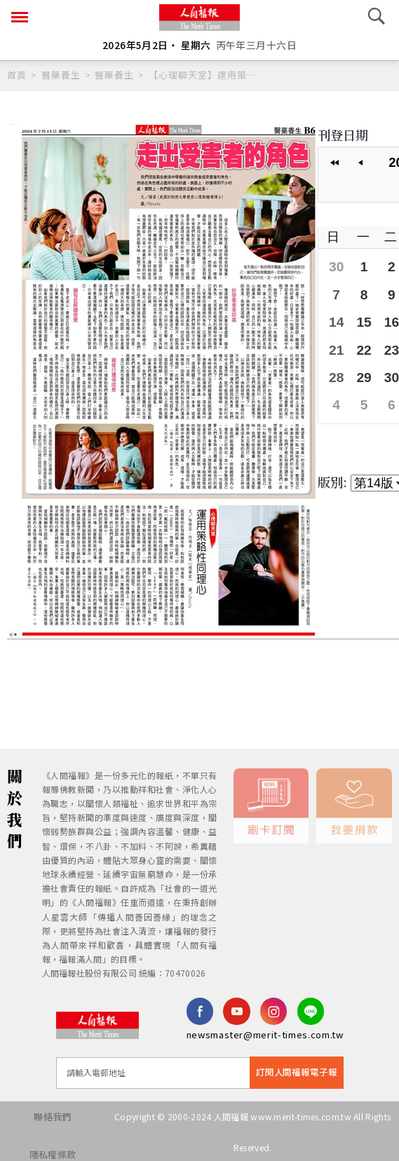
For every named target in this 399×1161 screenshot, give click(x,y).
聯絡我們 (46, 1114)
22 (363, 346)
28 (336, 372)
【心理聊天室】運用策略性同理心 (203, 74)
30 (336, 265)
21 (336, 346)
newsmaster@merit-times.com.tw (265, 1033)
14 (336, 319)
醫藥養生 (61, 74)
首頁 (17, 74)
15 (363, 319)
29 (363, 372)
